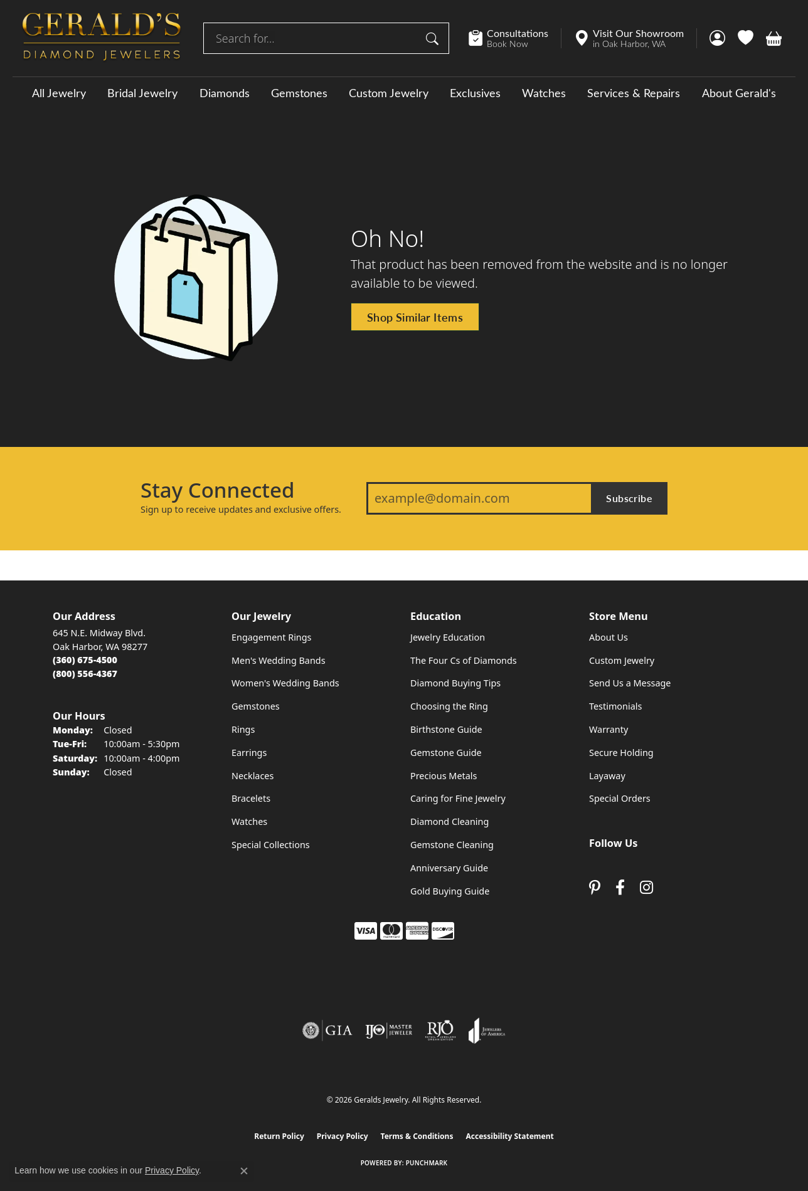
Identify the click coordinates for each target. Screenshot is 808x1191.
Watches (544, 92)
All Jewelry (59, 92)
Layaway (607, 776)
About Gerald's (739, 92)
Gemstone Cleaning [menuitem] (452, 845)
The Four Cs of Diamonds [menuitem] (463, 660)
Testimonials (615, 706)
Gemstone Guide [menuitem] (446, 752)
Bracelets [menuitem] (250, 798)
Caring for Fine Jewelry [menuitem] (458, 798)
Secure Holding (621, 752)
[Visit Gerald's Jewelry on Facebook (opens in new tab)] (620, 888)
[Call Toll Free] (85, 673)
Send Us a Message (630, 683)
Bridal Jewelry (142, 92)
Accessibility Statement (509, 1136)
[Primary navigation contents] (404, 92)
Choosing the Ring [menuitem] (449, 706)
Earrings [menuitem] (249, 752)
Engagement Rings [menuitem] (271, 637)
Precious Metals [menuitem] (443, 776)
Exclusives (475, 92)
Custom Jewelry (388, 92)
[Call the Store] (85, 660)
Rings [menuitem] (243, 729)
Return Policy (279, 1136)
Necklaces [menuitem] (252, 776)
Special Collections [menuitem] (270, 845)
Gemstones (299, 92)
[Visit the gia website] (327, 1030)
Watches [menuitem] (249, 821)
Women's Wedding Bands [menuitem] (285, 683)
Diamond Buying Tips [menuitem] (455, 683)
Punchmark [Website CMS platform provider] (427, 1162)
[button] (717, 38)
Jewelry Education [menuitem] (447, 637)
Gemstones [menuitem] (255, 706)
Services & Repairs (633, 92)
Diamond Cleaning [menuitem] (449, 821)
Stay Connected (217, 490)
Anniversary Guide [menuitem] (449, 868)
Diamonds (224, 92)
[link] (514, 38)
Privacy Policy (342, 1136)
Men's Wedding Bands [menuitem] (278, 660)
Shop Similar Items (415, 317)
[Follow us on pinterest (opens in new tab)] (594, 888)
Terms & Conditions (417, 1136)
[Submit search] (434, 38)
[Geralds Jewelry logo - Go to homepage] (101, 38)
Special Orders (620, 798)
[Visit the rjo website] (440, 1030)
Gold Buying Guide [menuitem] (449, 891)
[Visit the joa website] (487, 1030)
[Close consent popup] (244, 1171)
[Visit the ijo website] (388, 1030)
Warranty (608, 729)
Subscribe (629, 498)
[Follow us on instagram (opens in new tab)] (646, 888)
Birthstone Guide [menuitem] (446, 729)
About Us (608, 637)
